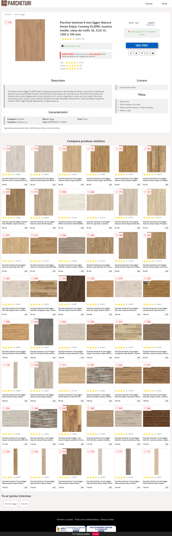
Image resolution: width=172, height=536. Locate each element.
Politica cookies (107, 519)
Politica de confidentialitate (87, 519)
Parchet (149, 3)
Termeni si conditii (65, 519)
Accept (96, 534)
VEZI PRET (142, 45)
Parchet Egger (19, 14)
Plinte (164, 3)
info (25, 184)
